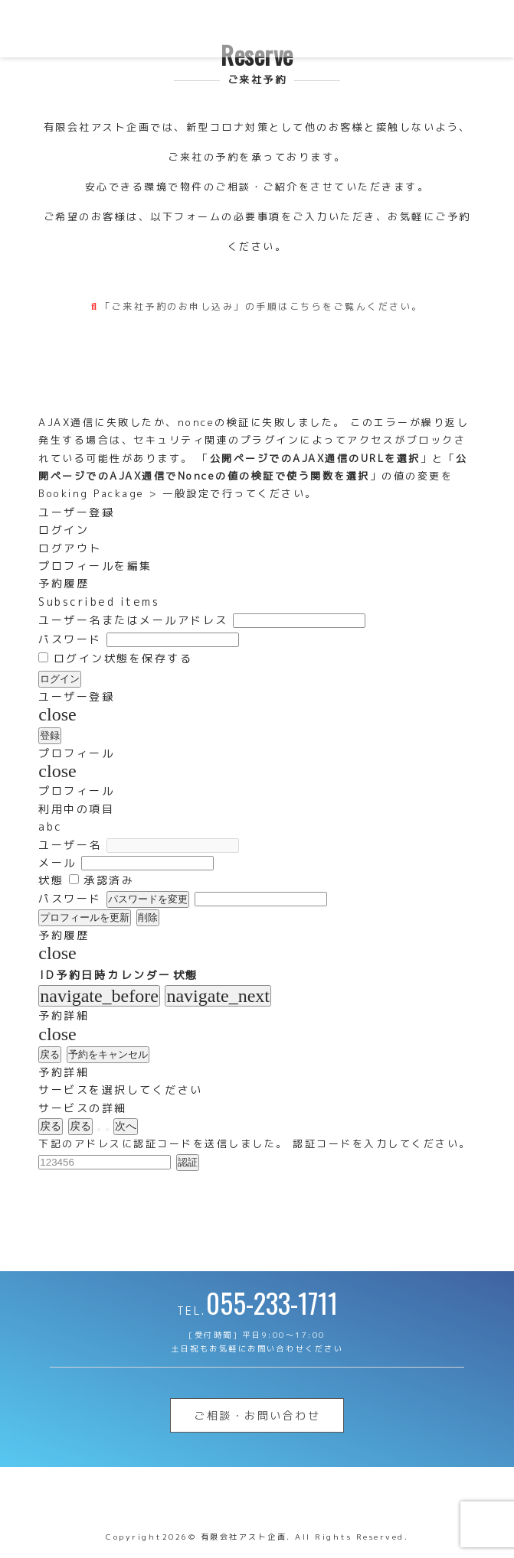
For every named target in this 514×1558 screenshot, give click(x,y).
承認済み (102, 880)
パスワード (70, 639)
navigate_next (218, 996)
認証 (188, 1162)
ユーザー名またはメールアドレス (133, 620)
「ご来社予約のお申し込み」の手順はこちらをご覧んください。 (261, 306)
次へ (125, 1126)
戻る (50, 1054)
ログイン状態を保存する (115, 658)
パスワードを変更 (148, 899)
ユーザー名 (70, 845)
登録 (50, 735)
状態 (51, 880)
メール (57, 862)
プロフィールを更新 (84, 917)
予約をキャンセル (108, 1054)
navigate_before (99, 996)
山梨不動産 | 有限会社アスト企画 (111, 28)
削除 (148, 917)
